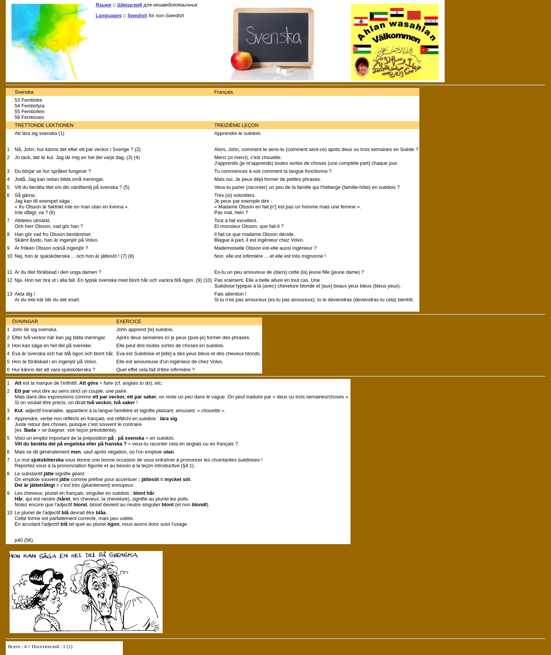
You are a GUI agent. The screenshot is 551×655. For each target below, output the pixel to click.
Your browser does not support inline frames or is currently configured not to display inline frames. (64, 648)
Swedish (137, 15)
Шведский (129, 5)
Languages (109, 15)
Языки (103, 5)
